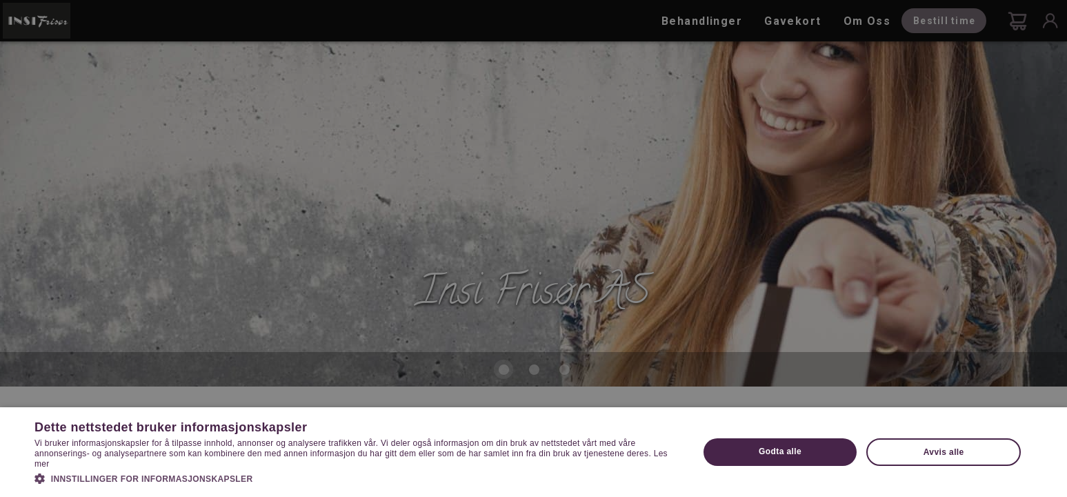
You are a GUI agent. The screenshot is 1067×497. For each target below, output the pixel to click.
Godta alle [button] (780, 451)
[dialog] (533, 248)
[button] (356, 477)
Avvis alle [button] (944, 452)
